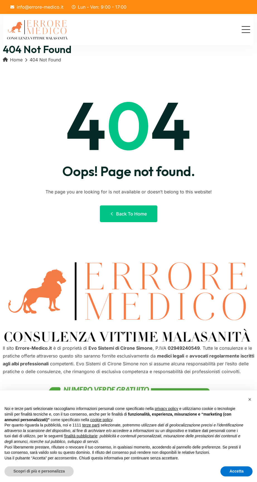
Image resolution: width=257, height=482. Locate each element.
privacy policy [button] (166, 408)
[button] (249, 399)
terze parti (91, 425)
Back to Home (129, 214)
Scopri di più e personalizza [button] (39, 471)
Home (13, 60)
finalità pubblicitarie (80, 436)
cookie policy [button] (101, 420)
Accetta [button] (236, 471)
